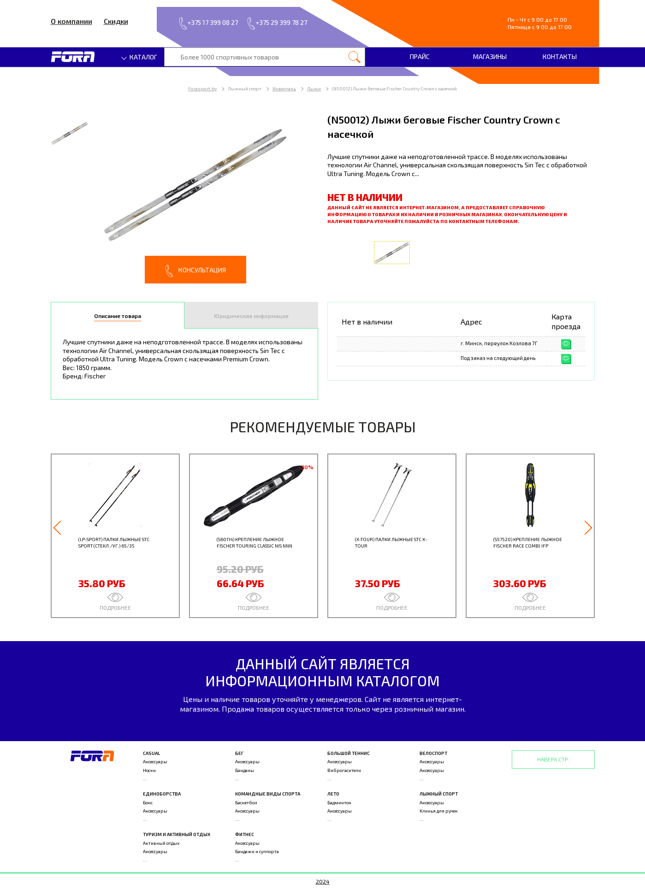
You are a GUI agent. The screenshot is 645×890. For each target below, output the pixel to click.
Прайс (420, 56)
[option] (184, 197)
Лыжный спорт (439, 793)
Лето (333, 793)
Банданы (244, 770)
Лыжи (314, 88)
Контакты (560, 56)
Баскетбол (246, 802)
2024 (323, 881)
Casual (151, 753)
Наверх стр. (553, 759)
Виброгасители (344, 770)
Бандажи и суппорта (257, 851)
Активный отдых (161, 843)
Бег (239, 753)
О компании (71, 21)
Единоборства (162, 793)
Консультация (195, 271)
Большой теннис (348, 753)
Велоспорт (433, 753)
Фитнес (244, 834)
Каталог (139, 57)
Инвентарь (284, 88)
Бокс (148, 802)
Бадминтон (339, 802)
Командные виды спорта (267, 793)
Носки (149, 770)
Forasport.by (202, 88)
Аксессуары (155, 761)
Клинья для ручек (439, 810)
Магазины (490, 56)
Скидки (116, 21)
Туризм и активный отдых (176, 834)
